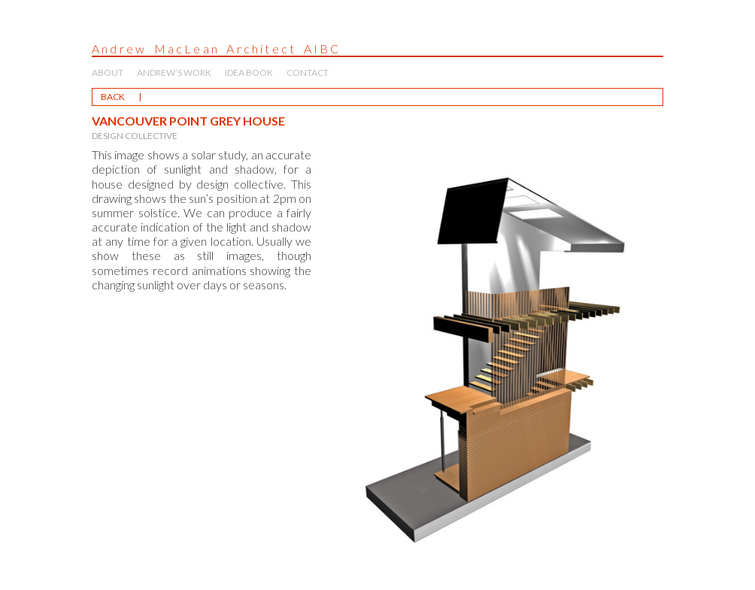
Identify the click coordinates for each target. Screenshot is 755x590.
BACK (113, 96)
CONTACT (308, 72)
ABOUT (107, 72)
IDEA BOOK (249, 72)
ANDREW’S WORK (174, 72)
